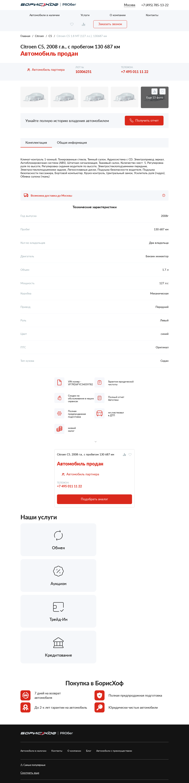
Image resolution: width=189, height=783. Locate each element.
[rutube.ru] (35, 718)
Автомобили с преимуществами (114, 679)
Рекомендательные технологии (113, 727)
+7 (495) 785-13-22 (155, 5)
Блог (88, 679)
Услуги (85, 15)
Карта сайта (63, 718)
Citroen (39, 36)
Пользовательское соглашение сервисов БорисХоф (53, 727)
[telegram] (47, 718)
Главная (25, 36)
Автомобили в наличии (44, 15)
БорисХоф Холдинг (41, 767)
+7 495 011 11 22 (134, 71)
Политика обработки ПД (93, 718)
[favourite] (72, 24)
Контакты (152, 15)
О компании (118, 15)
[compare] (83, 24)
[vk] (23, 718)
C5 (50, 36)
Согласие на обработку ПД (132, 718)
